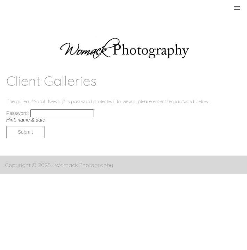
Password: (18, 113)
